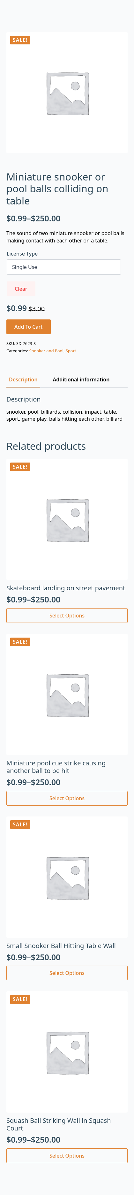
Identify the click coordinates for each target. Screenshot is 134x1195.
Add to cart (28, 326)
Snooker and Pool (46, 351)
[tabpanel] (67, 409)
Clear (21, 288)
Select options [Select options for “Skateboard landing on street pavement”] (67, 615)
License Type (22, 253)
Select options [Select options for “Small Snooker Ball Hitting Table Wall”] (67, 973)
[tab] (23, 379)
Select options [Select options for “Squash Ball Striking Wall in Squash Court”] (67, 1155)
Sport (71, 351)
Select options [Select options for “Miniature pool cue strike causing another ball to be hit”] (67, 798)
